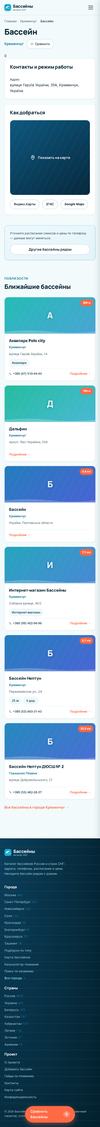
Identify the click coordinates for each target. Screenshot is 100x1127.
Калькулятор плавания (21, 964)
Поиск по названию (19, 971)
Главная (10, 21)
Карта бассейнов (17, 957)
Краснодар (15, 922)
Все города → (15, 978)
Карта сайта (13, 1090)
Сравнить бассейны (50, 1114)
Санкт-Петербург (20, 902)
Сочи (11, 916)
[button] (91, 7)
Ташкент (13, 943)
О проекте (12, 1062)
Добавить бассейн (18, 1069)
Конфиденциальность (20, 1097)
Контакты (11, 1083)
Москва (13, 895)
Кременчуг (28, 21)
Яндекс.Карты (24, 204)
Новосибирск (17, 909)
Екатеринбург (17, 929)
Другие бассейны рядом (50, 249)
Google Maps (74, 204)
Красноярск (15, 936)
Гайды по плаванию (19, 1076)
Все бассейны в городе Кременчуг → (36, 807)
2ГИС (50, 204)
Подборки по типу (17, 950)
